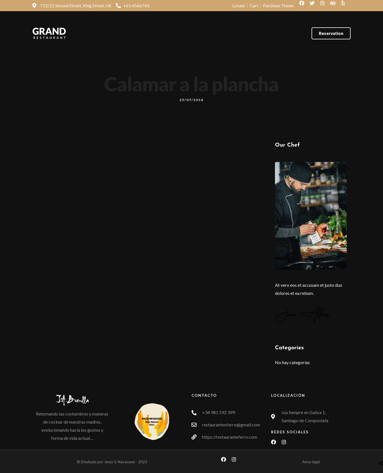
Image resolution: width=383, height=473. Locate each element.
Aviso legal (311, 462)
